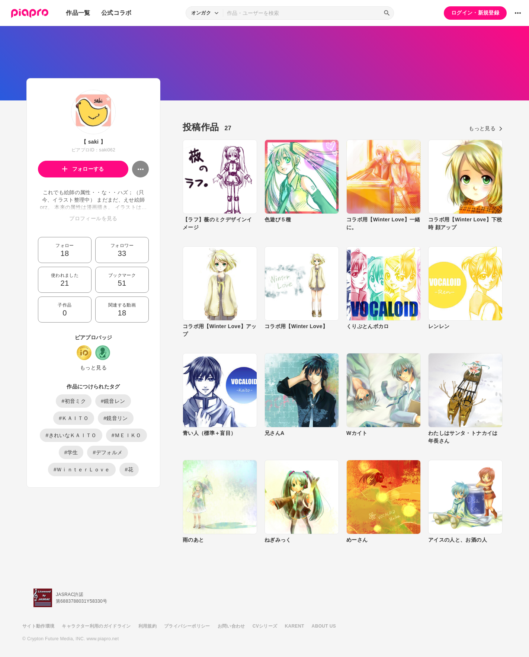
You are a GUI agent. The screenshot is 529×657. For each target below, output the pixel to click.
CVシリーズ (265, 626)
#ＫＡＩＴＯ (74, 418)
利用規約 (147, 626)
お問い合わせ (231, 626)
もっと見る (93, 368)
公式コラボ (116, 13)
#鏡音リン (115, 418)
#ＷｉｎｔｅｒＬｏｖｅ (82, 469)
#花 (129, 469)
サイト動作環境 (38, 626)
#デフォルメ (107, 452)
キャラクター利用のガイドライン (96, 626)
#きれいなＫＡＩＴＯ (70, 435)
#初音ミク (73, 401)
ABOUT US (324, 626)
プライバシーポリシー (187, 626)
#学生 (71, 452)
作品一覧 (78, 13)
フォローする (83, 169)
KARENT (294, 626)
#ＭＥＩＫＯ (126, 435)
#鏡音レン (113, 401)
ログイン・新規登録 (475, 13)
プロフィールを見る (93, 218)
